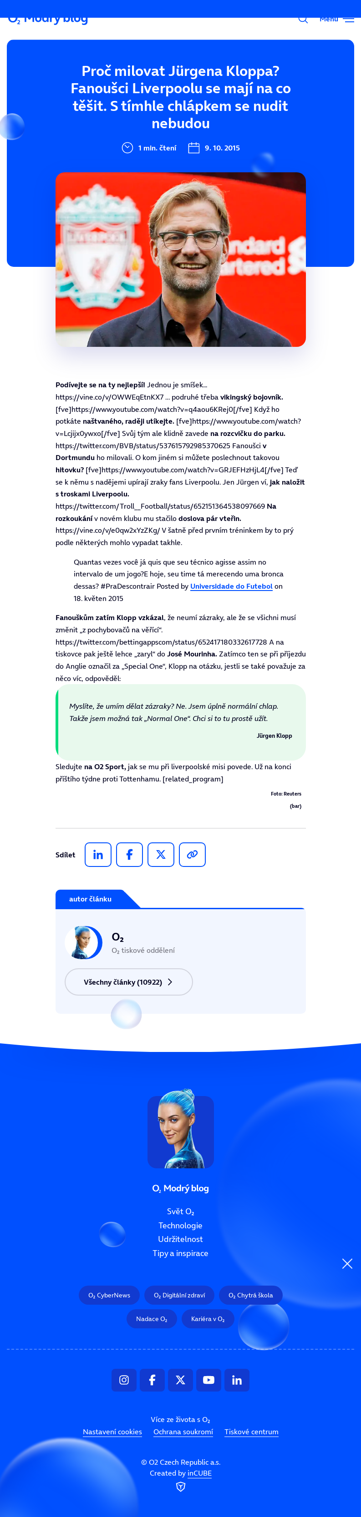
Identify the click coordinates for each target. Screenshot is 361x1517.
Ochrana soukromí (183, 1431)
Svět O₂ (180, 1211)
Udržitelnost (180, 1240)
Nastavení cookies (112, 1431)
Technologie (180, 1226)
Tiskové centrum (251, 1431)
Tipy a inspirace (180, 1253)
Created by (181, 1481)
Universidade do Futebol (231, 586)
